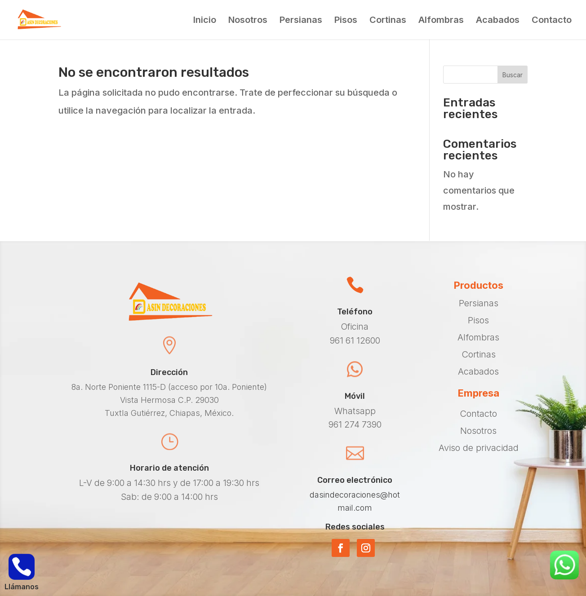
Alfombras (441, 21)
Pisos (345, 21)
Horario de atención (169, 468)
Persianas (301, 21)
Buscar (512, 75)
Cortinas (387, 21)
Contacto (552, 21)
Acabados (497, 21)
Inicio (204, 21)
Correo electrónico (354, 480)
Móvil (355, 396)
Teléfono (355, 312)
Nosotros (247, 21)
